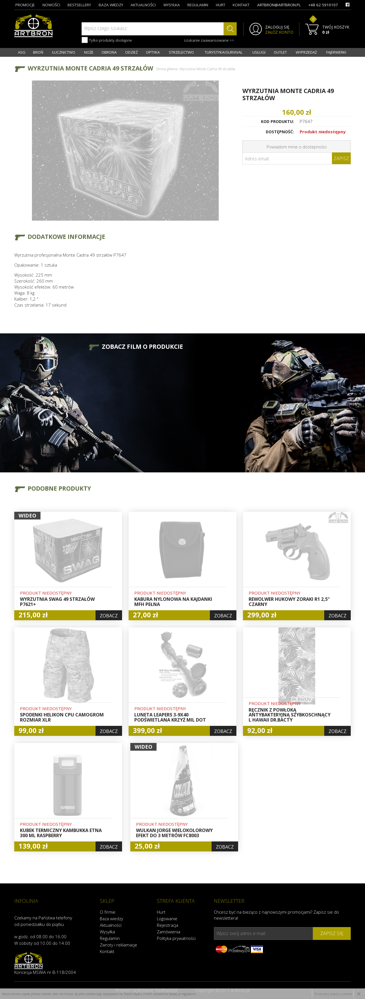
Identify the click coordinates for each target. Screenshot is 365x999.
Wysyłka (107, 931)
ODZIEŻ (131, 52)
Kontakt (107, 951)
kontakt (241, 4)
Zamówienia (168, 931)
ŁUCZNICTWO (63, 52)
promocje (25, 4)
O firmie (107, 912)
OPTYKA (153, 52)
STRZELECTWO (181, 52)
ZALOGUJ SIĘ (277, 27)
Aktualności (110, 925)
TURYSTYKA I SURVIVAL (223, 52)
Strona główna (166, 69)
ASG (21, 52)
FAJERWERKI (336, 52)
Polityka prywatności (176, 938)
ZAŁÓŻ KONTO (279, 32)
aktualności (143, 4)
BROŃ (38, 52)
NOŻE (89, 52)
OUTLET (280, 52)
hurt (220, 4)
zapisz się (331, 933)
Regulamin (110, 938)
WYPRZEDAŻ (306, 52)
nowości (51, 4)
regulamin (197, 4)
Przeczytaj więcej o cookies (333, 994)
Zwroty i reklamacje (118, 945)
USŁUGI (258, 52)
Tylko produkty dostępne (107, 40)
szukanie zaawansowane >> (209, 40)
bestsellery (79, 4)
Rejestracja (167, 925)
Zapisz (341, 158)
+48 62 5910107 (323, 4)
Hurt (161, 912)
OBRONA (109, 52)
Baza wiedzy (111, 918)
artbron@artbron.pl (279, 4)
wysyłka (171, 4)
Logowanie (167, 918)
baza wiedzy (111, 4)
